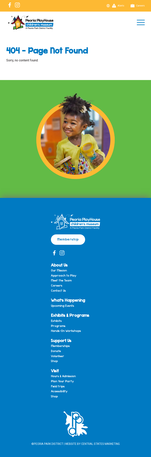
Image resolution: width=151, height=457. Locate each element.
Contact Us (58, 290)
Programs (58, 326)
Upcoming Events (62, 306)
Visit (55, 370)
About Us (59, 265)
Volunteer (57, 356)
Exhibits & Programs (70, 315)
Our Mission (59, 270)
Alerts (118, 5)
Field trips (58, 386)
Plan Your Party (62, 381)
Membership (68, 239)
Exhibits (56, 321)
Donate (56, 351)
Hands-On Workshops (66, 331)
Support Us (61, 340)
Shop (54, 361)
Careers (138, 5)
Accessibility (59, 391)
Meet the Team (61, 280)
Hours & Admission (63, 376)
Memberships (60, 346)
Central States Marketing (100, 443)
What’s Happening (68, 300)
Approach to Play (63, 275)
